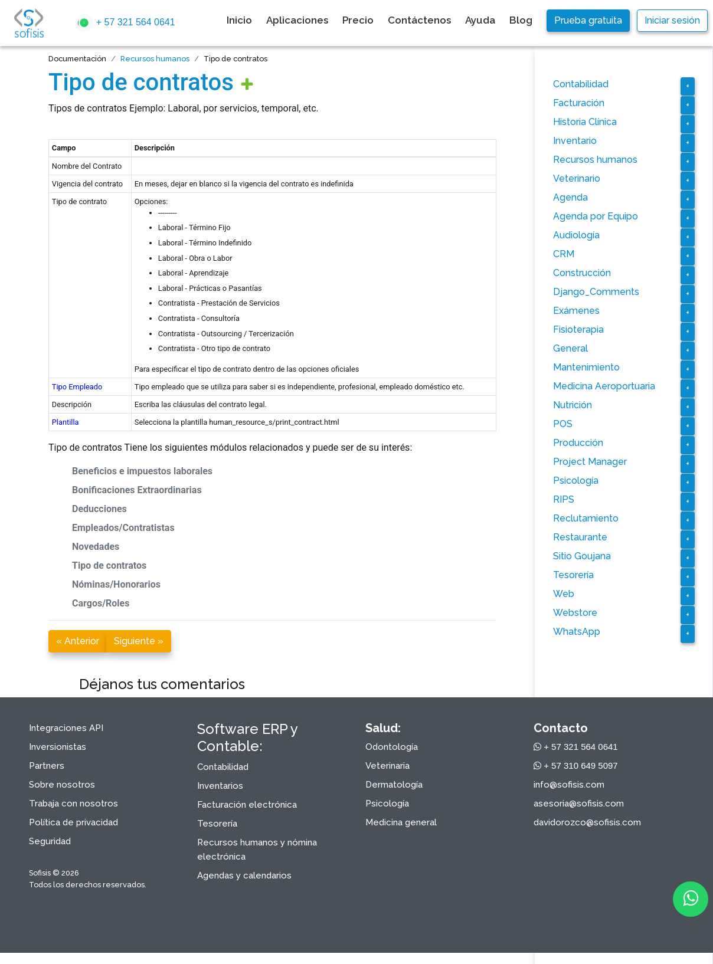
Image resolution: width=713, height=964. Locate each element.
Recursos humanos (154, 58)
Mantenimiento (586, 367)
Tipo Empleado (77, 386)
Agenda (570, 197)
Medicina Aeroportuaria (604, 386)
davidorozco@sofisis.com (587, 822)
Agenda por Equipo (595, 216)
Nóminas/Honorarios (116, 584)
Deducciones (99, 508)
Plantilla (65, 422)
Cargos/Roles (100, 603)
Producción (578, 442)
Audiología (576, 235)
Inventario (575, 140)
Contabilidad (581, 84)
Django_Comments (596, 291)
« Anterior (77, 641)
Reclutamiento (586, 518)
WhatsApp (576, 631)
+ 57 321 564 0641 (125, 23)
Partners (46, 765)
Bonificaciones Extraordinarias (137, 490)
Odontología (391, 747)
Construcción (582, 272)
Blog (520, 20)
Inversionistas (57, 747)
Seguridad (50, 841)
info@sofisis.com (569, 784)
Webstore (575, 612)
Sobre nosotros (62, 784)
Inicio (239, 20)
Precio (358, 20)
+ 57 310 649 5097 (576, 765)
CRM (563, 254)
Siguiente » (138, 641)
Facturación (578, 103)
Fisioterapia (578, 329)
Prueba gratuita (588, 20)
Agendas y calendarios (244, 875)
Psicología (575, 480)
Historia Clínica (585, 121)
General (570, 348)
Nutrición (572, 405)
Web (563, 593)
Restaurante (580, 537)
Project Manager (590, 461)
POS (563, 423)
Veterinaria (387, 765)
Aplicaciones (297, 20)
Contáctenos (419, 20)
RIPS (563, 499)
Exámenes (576, 310)
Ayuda (480, 20)
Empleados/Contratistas (123, 527)
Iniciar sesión (672, 20)
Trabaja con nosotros (73, 803)
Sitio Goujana (582, 556)
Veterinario (576, 178)
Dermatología (394, 784)
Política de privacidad (73, 822)
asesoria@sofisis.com (579, 803)
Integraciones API (66, 728)
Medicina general (401, 822)
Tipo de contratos (141, 82)
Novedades (95, 546)
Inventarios (220, 786)
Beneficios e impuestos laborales (142, 471)
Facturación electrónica (247, 804)
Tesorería (573, 575)
